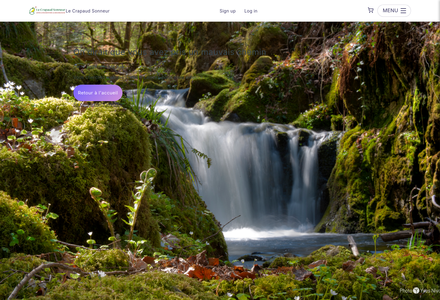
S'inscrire (112, 104)
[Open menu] (394, 10)
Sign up (228, 10)
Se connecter (87, 104)
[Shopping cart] (371, 10)
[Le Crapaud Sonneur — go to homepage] (47, 11)
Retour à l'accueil (98, 93)
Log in (251, 10)
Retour (130, 92)
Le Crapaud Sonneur (88, 10)
